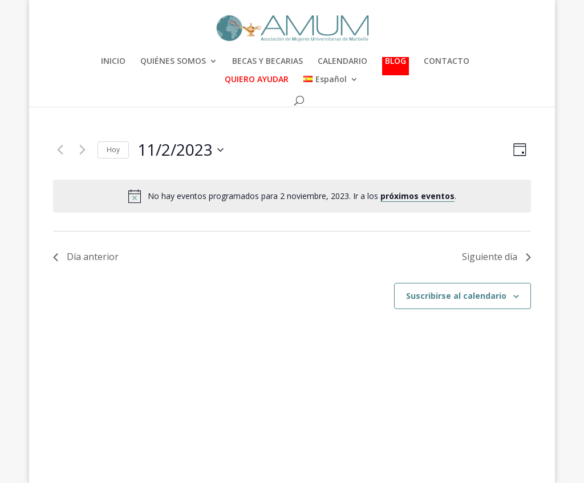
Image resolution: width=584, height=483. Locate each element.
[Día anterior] (60, 150)
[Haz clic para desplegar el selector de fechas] (180, 150)
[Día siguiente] (82, 150)
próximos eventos (417, 195)
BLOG (395, 61)
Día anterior (86, 256)
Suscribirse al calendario (456, 295)
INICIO (113, 61)
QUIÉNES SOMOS (173, 61)
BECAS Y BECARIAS (267, 61)
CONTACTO (446, 61)
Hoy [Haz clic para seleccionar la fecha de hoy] (113, 150)
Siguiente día (496, 256)
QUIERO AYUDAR (257, 79)
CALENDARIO (342, 61)
